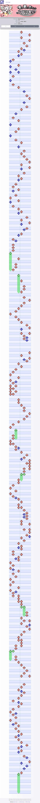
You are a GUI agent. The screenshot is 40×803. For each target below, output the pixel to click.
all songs (8, 2)
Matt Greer (15, 801)
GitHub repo (21, 801)
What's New (28, 801)
